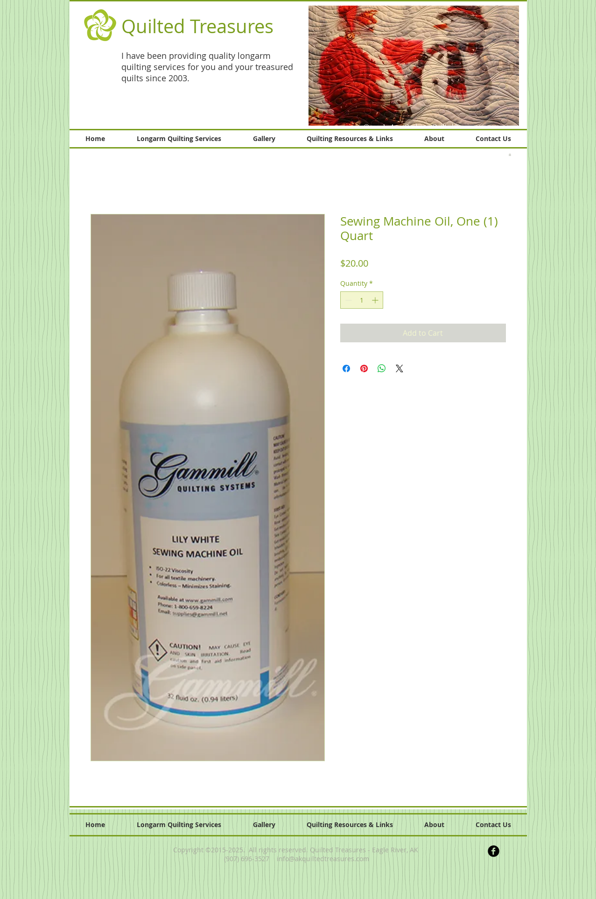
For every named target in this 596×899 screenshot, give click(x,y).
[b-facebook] (493, 851)
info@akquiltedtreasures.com (323, 858)
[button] (414, 66)
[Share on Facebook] (346, 368)
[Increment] (376, 300)
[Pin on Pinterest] (364, 368)
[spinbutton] (361, 300)
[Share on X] (399, 368)
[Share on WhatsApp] (381, 368)
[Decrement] (347, 300)
